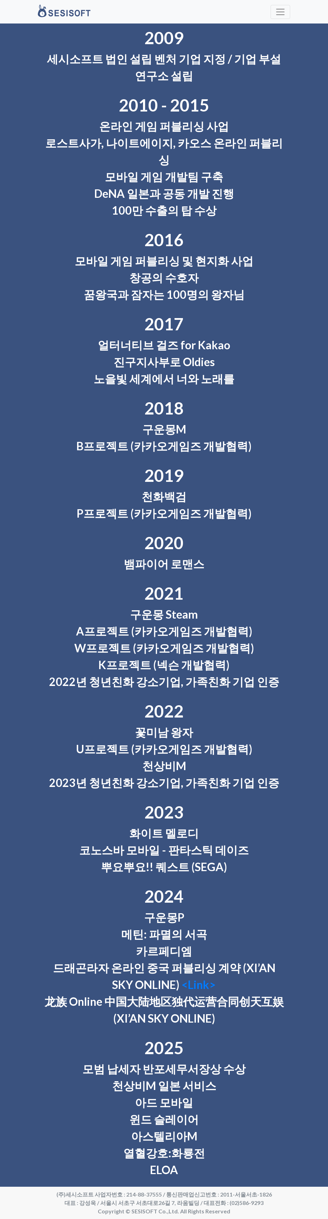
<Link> (199, 984)
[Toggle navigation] (280, 12)
